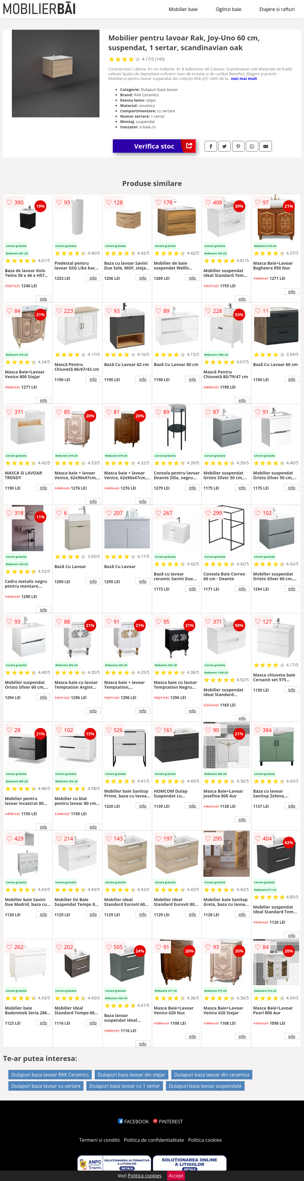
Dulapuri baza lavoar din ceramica (211, 1074)
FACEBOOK (133, 1121)
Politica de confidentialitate (154, 1140)
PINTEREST (168, 1121)
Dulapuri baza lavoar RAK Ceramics (50, 1074)
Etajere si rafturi (277, 9)
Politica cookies (205, 1140)
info (43, 299)
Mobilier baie (183, 9)
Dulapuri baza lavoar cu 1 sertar (124, 1086)
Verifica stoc (165, 146)
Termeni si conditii (99, 1140)
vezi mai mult (244, 78)
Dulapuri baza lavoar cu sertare (45, 1086)
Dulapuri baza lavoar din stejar (131, 1074)
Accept (176, 1175)
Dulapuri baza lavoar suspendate (205, 1086)
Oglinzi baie (228, 9)
